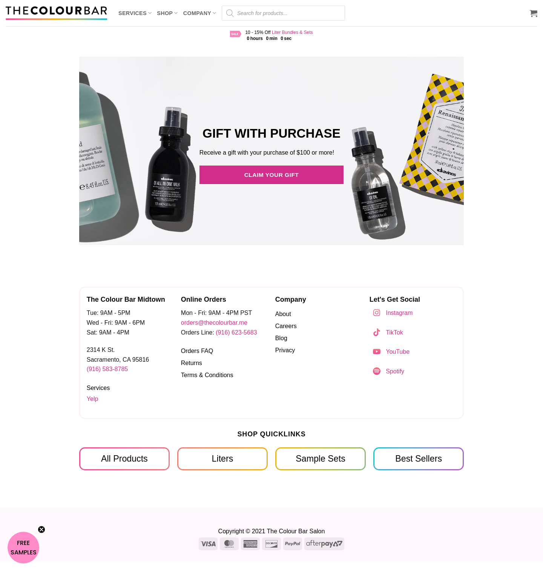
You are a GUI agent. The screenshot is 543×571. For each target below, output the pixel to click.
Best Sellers (418, 459)
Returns (191, 363)
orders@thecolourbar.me (214, 322)
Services (135, 13)
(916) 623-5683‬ (236, 332)
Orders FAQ (197, 351)
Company (199, 13)
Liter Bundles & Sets (292, 32)
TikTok (394, 332)
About (283, 314)
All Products (124, 459)
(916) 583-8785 (107, 369)
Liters (222, 459)
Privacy (285, 350)
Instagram (399, 313)
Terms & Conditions (207, 375)
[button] (533, 13)
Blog (281, 338)
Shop (167, 13)
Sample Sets (320, 459)
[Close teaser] (41, 529)
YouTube (398, 351)
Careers (286, 326)
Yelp (92, 399)
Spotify (395, 371)
